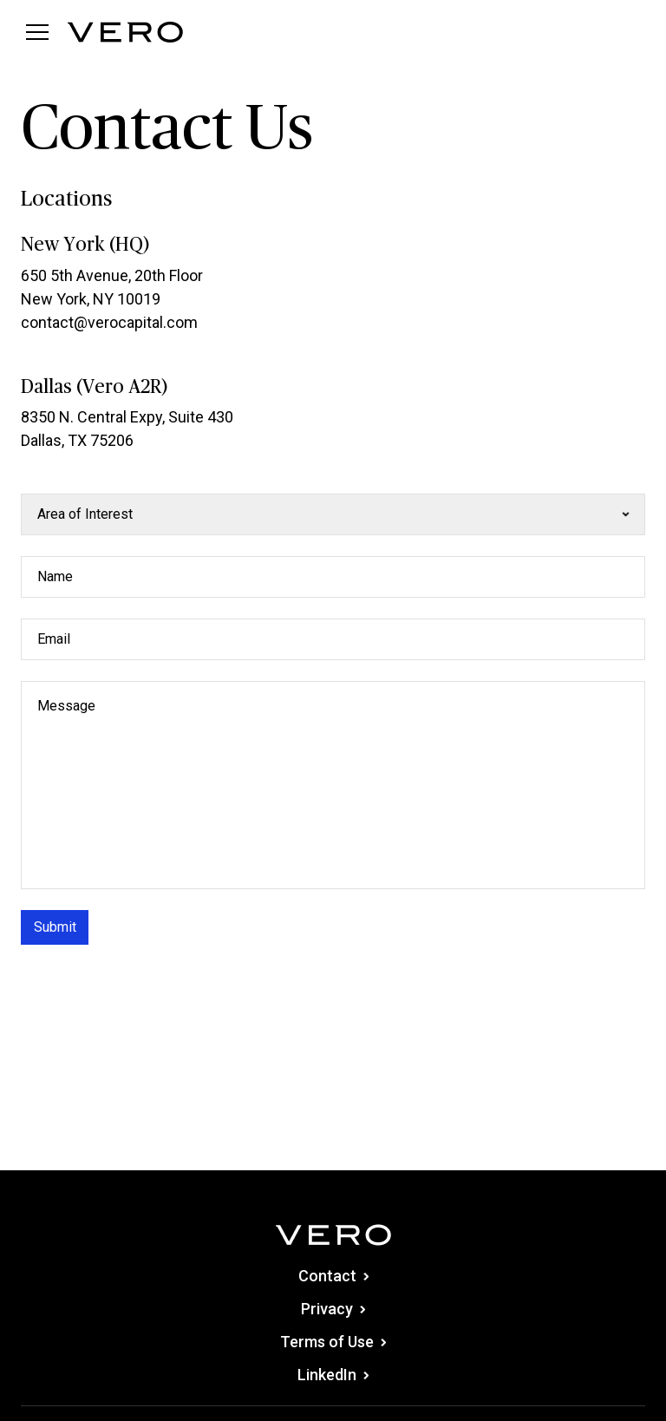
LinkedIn (333, 1374)
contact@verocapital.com (109, 322)
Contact (333, 1276)
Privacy (333, 1309)
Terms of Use (333, 1342)
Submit (55, 927)
